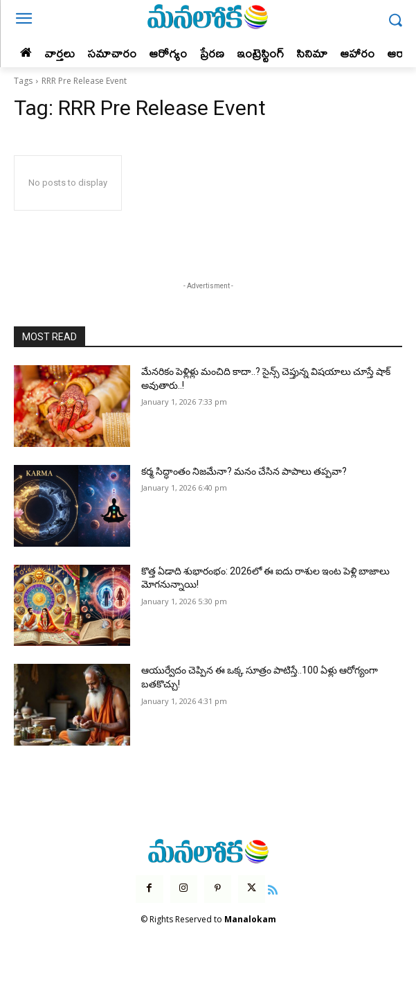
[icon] (272, 888)
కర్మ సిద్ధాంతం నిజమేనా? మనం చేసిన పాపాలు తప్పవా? (244, 471)
